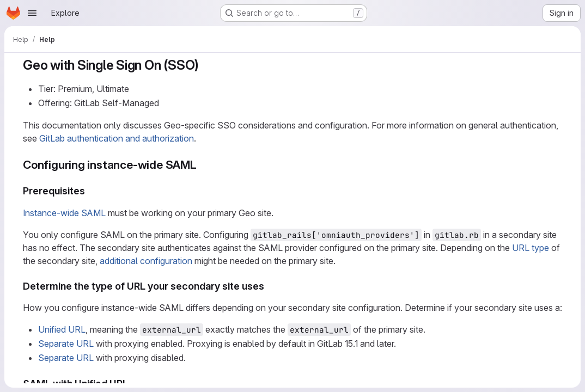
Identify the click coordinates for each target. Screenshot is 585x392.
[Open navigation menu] (32, 13)
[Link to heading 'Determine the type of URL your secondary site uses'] (269, 286)
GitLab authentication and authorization (116, 138)
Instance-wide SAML (64, 212)
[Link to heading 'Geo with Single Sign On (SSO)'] (206, 65)
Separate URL (66, 343)
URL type (530, 247)
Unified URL (62, 329)
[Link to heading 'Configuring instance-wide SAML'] (203, 164)
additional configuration (146, 260)
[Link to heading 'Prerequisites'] (90, 191)
